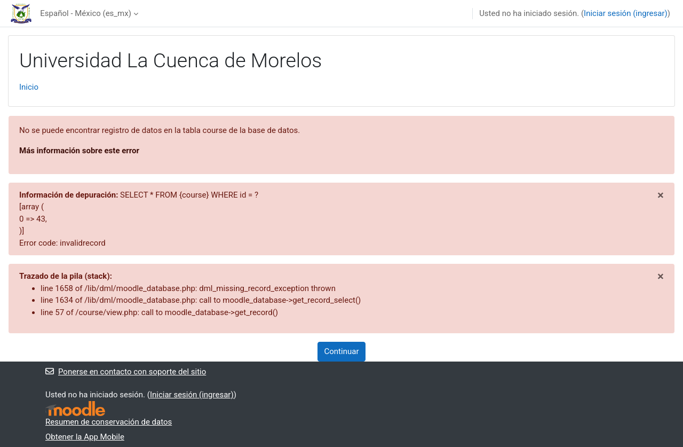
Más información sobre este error (79, 150)
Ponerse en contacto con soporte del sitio (125, 372)
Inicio (28, 87)
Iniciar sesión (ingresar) (626, 13)
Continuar (341, 351)
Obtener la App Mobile (84, 437)
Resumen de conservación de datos (108, 422)
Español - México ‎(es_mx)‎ (85, 13)
